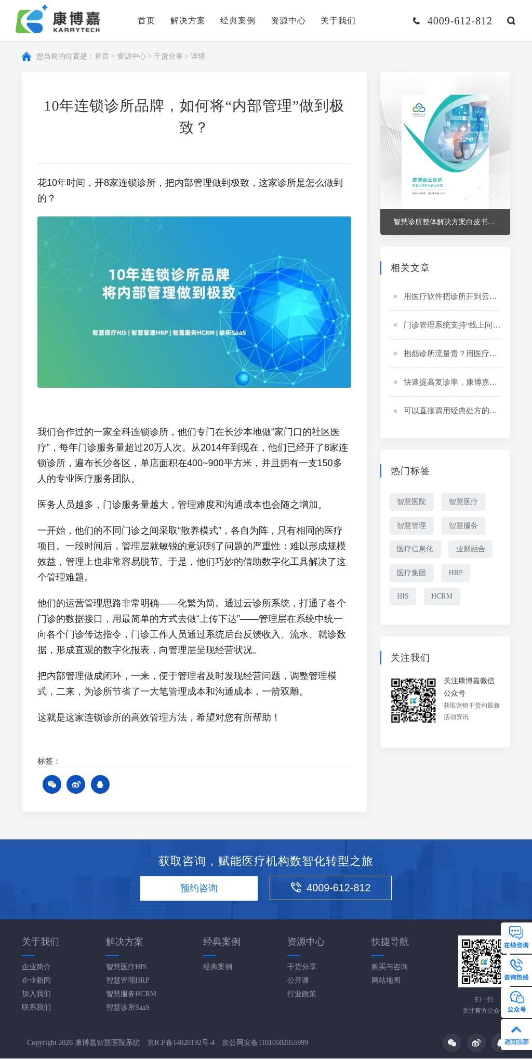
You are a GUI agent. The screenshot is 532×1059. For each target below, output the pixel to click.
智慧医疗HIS (126, 967)
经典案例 (238, 20)
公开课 (298, 981)
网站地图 (386, 981)
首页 (146, 20)
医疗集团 (412, 574)
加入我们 (36, 994)
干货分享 (168, 57)
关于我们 (338, 20)
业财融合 (471, 550)
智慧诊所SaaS (128, 1008)
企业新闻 (36, 981)
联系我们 (36, 1008)
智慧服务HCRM (131, 994)
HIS (403, 598)
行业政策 (301, 994)
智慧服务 (464, 527)
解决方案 (188, 20)
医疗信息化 (415, 550)
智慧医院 (412, 503)
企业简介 (36, 967)
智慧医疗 (464, 503)
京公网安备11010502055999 (265, 1043)
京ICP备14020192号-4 (181, 1043)
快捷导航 (390, 942)
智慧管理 (412, 527)
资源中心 (288, 20)
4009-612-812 (334, 888)
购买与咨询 (389, 967)
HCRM (443, 598)
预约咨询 (198, 889)
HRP (457, 574)
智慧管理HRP (127, 981)
